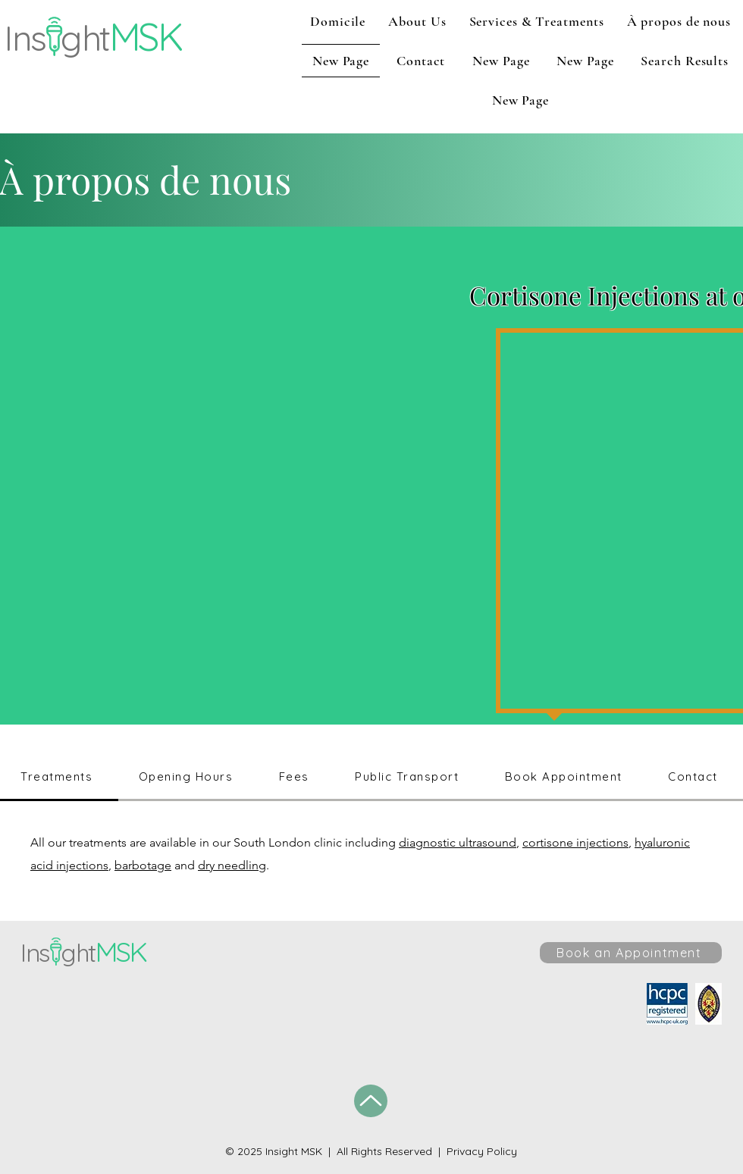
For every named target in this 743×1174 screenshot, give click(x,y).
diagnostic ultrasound (457, 842)
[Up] (370, 1101)
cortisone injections (575, 842)
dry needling (232, 865)
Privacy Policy (482, 1151)
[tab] (59, 778)
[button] (417, 21)
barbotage (142, 865)
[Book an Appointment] (631, 952)
